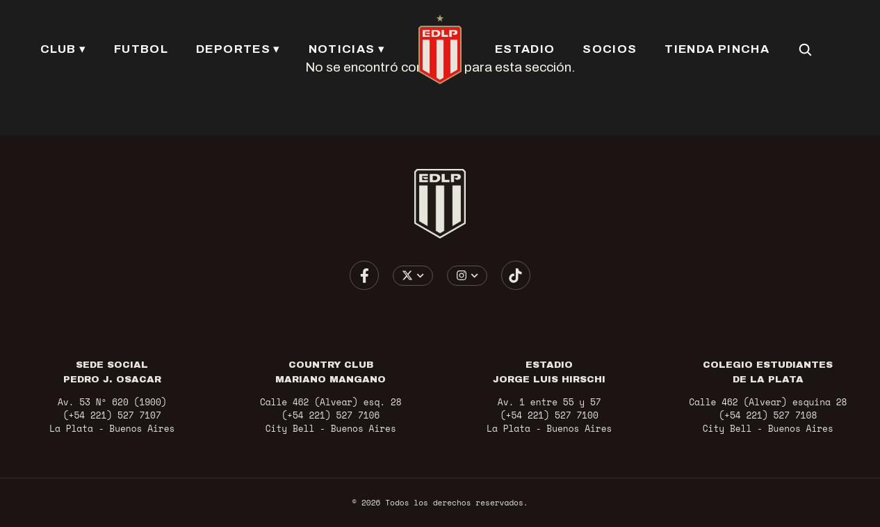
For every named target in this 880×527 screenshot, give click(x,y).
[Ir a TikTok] (515, 275)
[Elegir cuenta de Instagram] (467, 276)
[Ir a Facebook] (364, 275)
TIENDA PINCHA (716, 49)
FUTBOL (142, 49)
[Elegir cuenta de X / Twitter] (413, 276)
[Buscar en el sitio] (804, 49)
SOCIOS (609, 49)
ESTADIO (525, 49)
